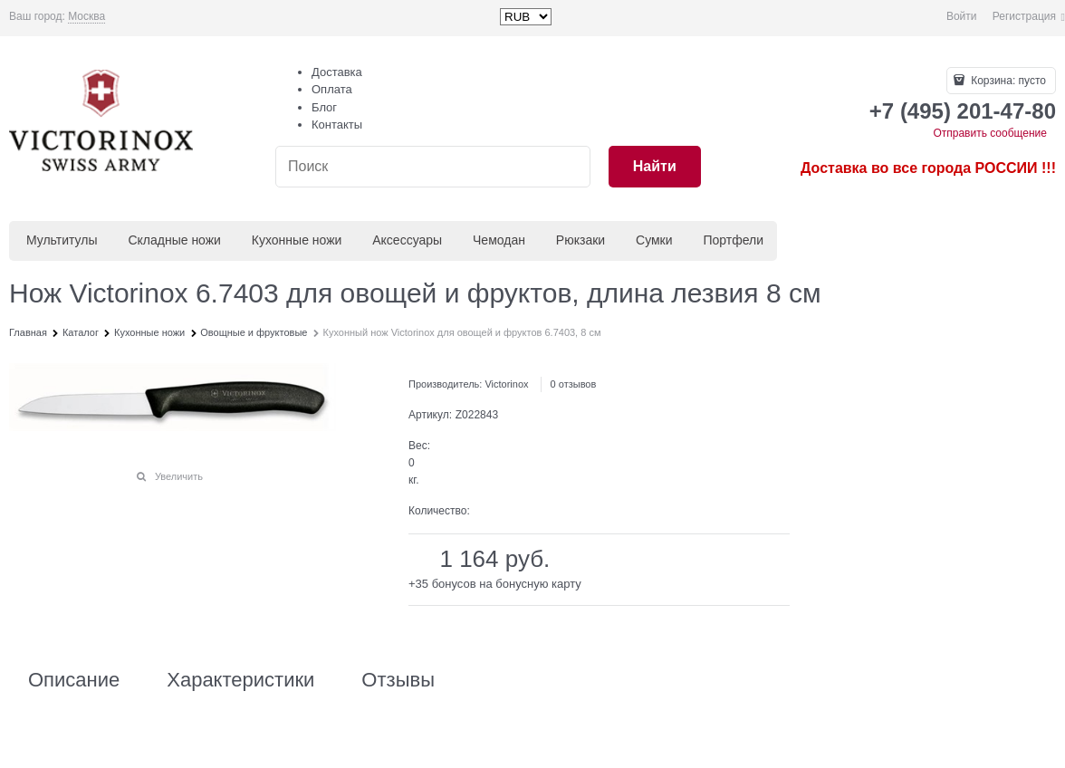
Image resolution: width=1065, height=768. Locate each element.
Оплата (332, 89)
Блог (324, 107)
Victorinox (506, 384)
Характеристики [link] (240, 680)
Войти (961, 16)
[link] (86, 17)
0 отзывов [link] (574, 384)
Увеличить (179, 476)
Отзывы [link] (398, 680)
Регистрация (1024, 16)
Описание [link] (74, 680)
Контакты (337, 124)
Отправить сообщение (990, 133)
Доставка (337, 72)
